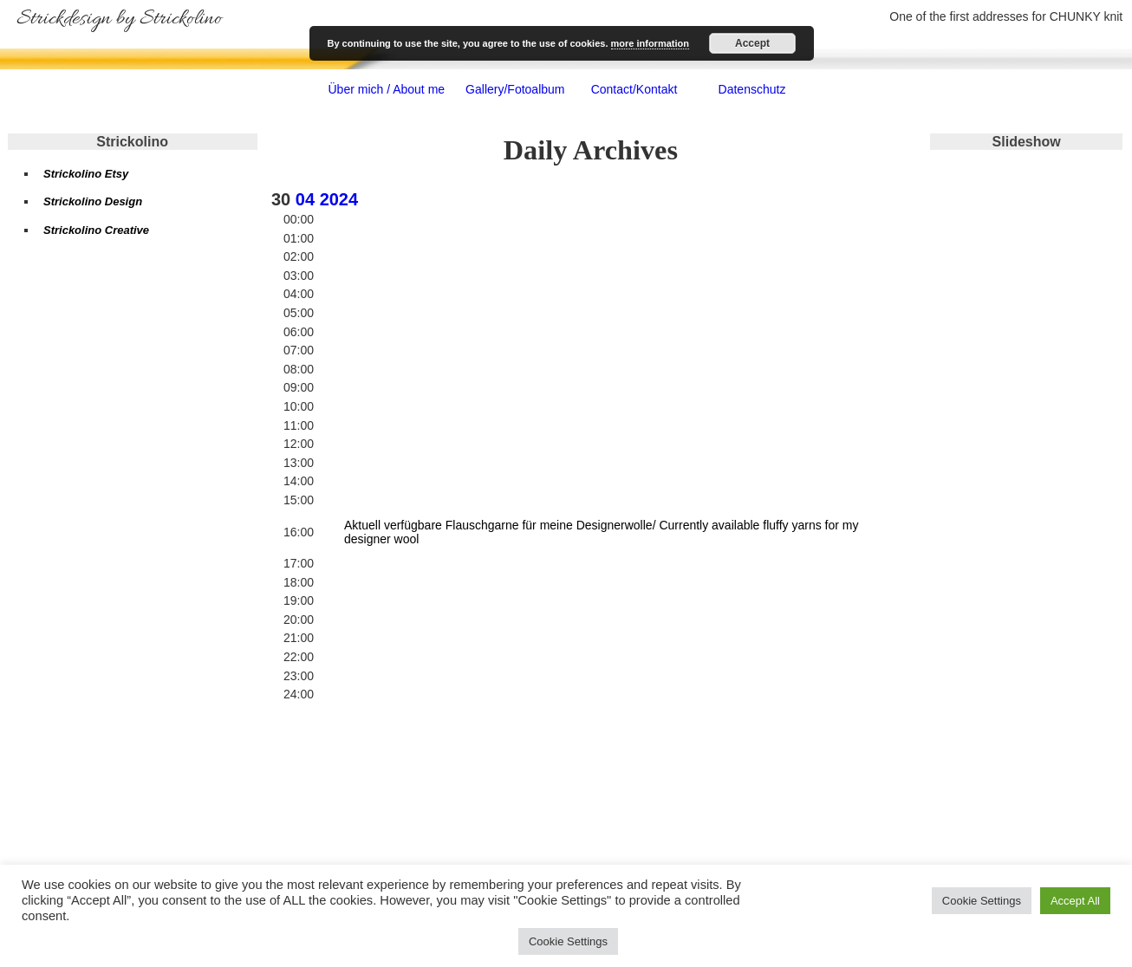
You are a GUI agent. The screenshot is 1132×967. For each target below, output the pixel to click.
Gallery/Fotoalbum (514, 89)
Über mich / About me (386, 89)
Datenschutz (752, 89)
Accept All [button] (1075, 900)
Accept (752, 43)
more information (650, 43)
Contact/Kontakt (634, 89)
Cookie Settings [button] (981, 900)
